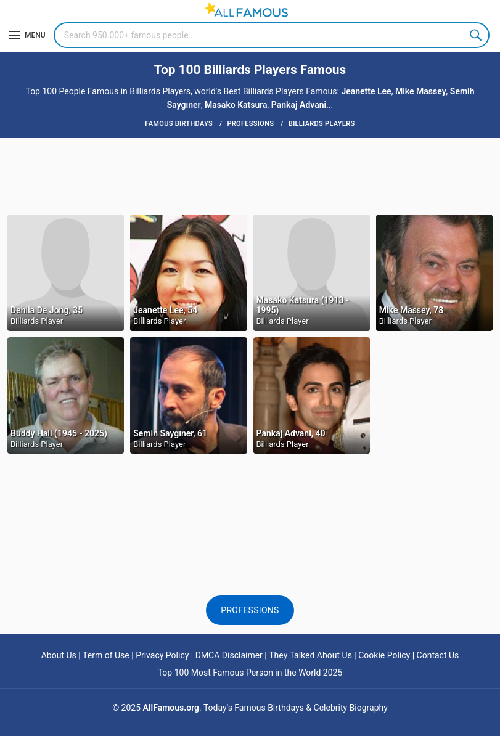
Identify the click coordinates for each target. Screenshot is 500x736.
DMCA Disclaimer (229, 655)
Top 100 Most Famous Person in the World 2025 (250, 672)
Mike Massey (420, 91)
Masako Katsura (236, 105)
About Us (58, 655)
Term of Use (106, 655)
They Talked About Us (310, 655)
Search (477, 35)
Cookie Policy (384, 655)
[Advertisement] (250, 175)
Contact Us (438, 655)
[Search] (272, 35)
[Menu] (27, 35)
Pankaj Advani (298, 105)
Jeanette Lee (366, 91)
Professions (250, 610)
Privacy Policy (162, 655)
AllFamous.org (171, 708)
